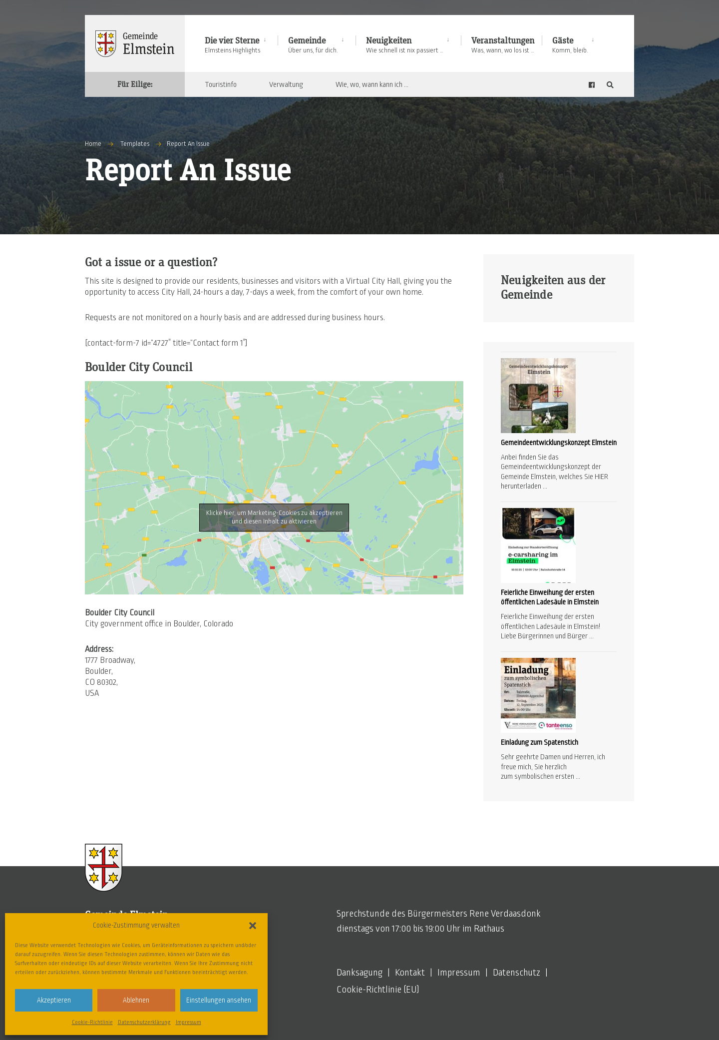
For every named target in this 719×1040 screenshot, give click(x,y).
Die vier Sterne (232, 45)
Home (93, 143)
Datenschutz (516, 973)
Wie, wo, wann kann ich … (372, 84)
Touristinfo (221, 84)
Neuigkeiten (404, 45)
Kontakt (410, 973)
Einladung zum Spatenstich (539, 742)
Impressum (188, 1022)
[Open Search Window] (610, 84)
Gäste (570, 45)
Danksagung (359, 973)
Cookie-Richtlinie (92, 1022)
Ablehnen (136, 1000)
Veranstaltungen (502, 45)
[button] (253, 926)
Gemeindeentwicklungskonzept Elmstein (559, 443)
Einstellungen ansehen (218, 1000)
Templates (134, 143)
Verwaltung (286, 84)
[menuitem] (241, 43)
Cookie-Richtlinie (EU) (378, 990)
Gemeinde (313, 45)
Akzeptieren (54, 1000)
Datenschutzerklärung (144, 1022)
